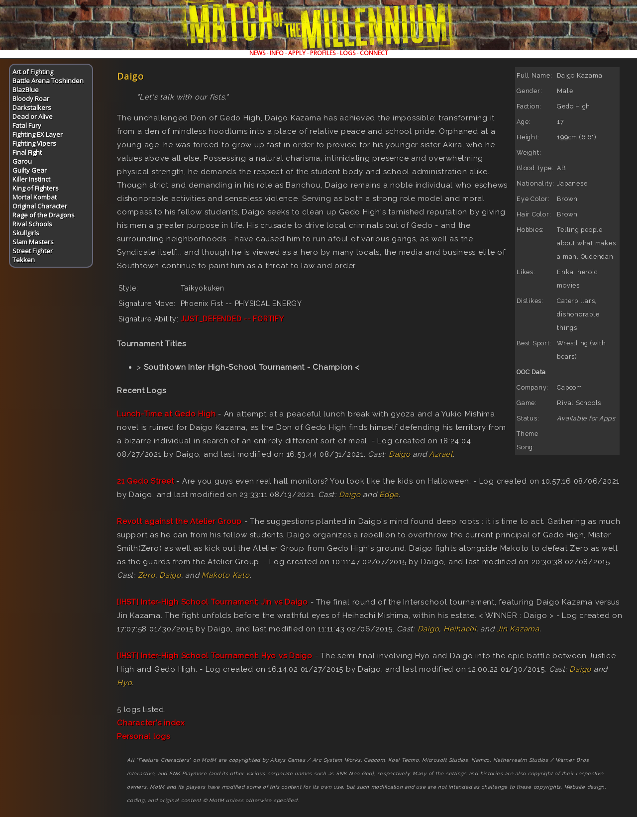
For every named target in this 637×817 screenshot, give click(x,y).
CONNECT (374, 53)
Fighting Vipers (34, 143)
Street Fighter (32, 250)
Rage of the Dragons (43, 214)
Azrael (441, 454)
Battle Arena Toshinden (48, 80)
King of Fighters (35, 188)
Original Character (39, 206)
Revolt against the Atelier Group (179, 521)
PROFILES (322, 53)
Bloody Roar (30, 98)
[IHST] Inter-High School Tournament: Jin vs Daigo (212, 602)
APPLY (297, 53)
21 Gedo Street (145, 481)
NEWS (257, 53)
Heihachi (459, 628)
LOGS (347, 53)
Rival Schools (32, 223)
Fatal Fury (26, 125)
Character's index (151, 722)
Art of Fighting (32, 71)
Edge (389, 494)
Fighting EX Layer (37, 134)
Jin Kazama (518, 628)
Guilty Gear (29, 170)
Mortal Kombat (34, 197)
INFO (277, 53)
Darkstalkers (31, 107)
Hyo (124, 682)
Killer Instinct (31, 179)
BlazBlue (25, 89)
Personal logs (143, 736)
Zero (146, 575)
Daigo (400, 454)
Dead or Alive (32, 116)
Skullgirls (25, 232)
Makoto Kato (225, 575)
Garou (22, 161)
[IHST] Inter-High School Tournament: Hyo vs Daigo (215, 655)
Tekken (23, 259)
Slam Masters (33, 241)
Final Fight (27, 152)
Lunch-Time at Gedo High (166, 413)
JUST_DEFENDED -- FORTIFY (232, 319)
